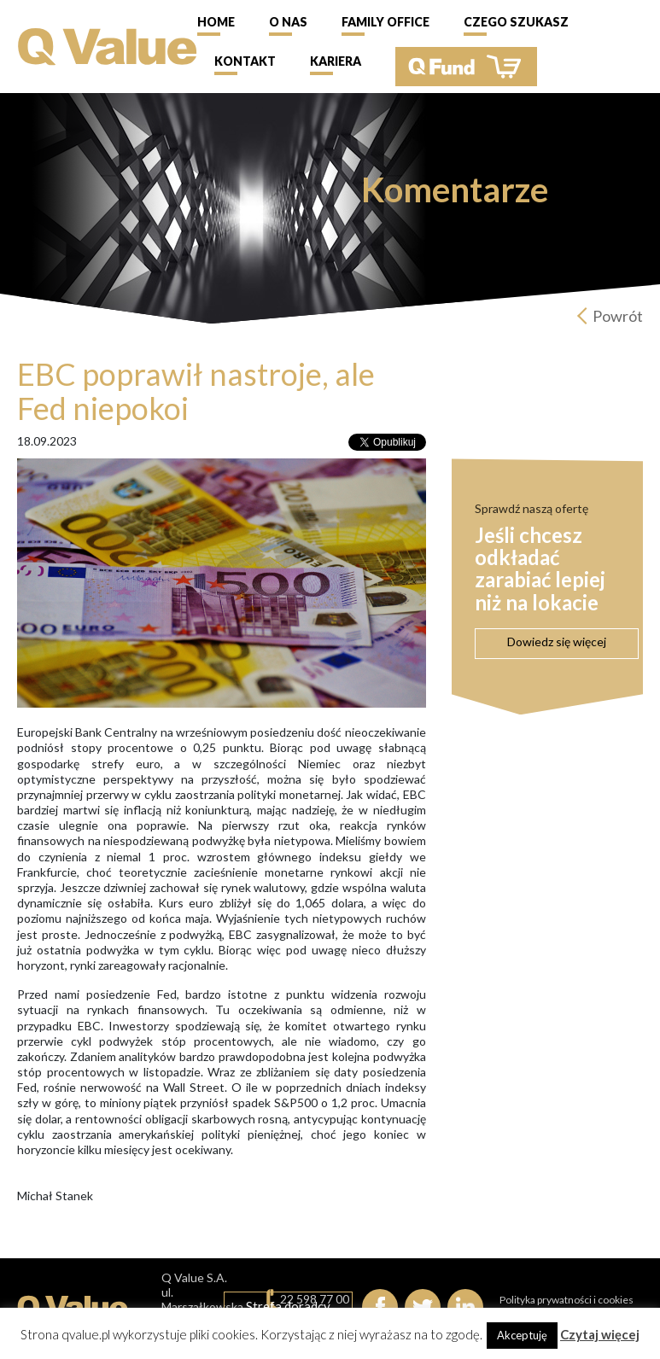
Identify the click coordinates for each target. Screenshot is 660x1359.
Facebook (380, 1307)
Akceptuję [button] (522, 1335)
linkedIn (465, 1307)
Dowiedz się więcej (556, 641)
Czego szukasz (516, 22)
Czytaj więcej (600, 1334)
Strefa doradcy (288, 1306)
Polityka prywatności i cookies (566, 1299)
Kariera (335, 61)
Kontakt (245, 61)
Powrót (618, 315)
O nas (288, 22)
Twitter (423, 1307)
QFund (466, 66)
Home (216, 22)
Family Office (385, 22)
